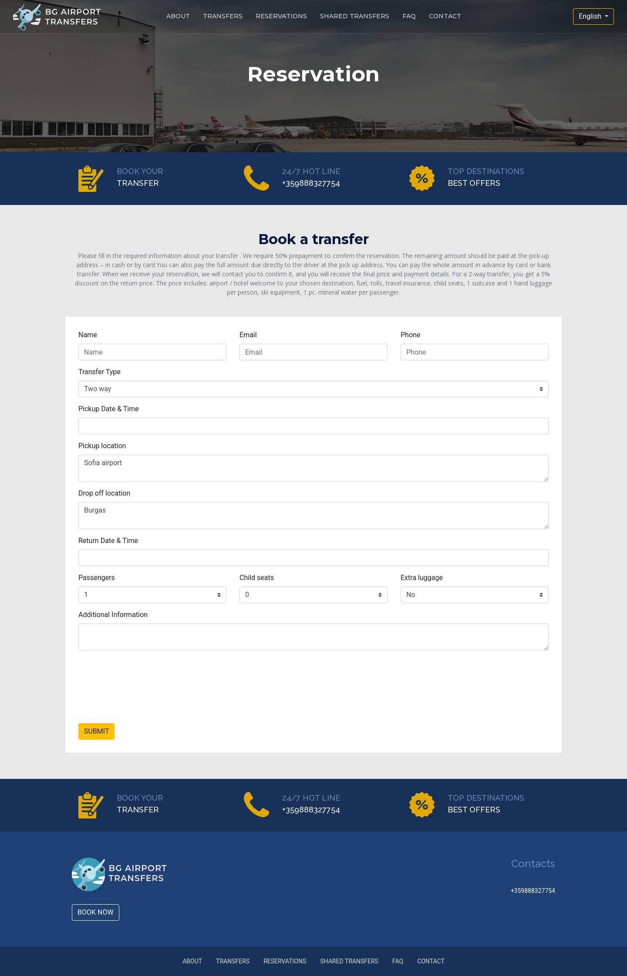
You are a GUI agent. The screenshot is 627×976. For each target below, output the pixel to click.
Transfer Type (99, 372)
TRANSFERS (223, 16)
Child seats (256, 578)
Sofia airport (313, 468)
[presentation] (144, 690)
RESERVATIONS (281, 16)
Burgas (313, 515)
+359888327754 (532, 890)
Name (87, 335)
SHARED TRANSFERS (354, 16)
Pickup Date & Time (108, 409)
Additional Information (113, 614)
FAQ (409, 16)
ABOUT (178, 16)
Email (248, 335)
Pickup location (102, 446)
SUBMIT (96, 731)
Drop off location (104, 493)
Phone (410, 335)
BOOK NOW (96, 912)
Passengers (96, 578)
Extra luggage (422, 578)
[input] (313, 426)
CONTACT (445, 16)
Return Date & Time (108, 541)
